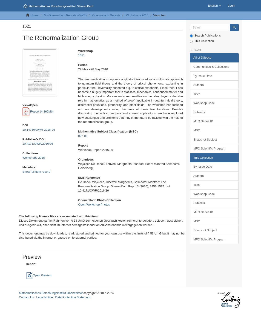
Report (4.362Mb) (38, 111)
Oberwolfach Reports (106, 15)
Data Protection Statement (72, 297)
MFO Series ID (203, 121)
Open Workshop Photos (94, 204)
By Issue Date (202, 76)
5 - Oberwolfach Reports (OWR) (65, 15)
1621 (81, 55)
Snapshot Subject (205, 139)
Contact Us (26, 297)
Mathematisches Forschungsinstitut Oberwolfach (51, 293)
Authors (198, 85)
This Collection (202, 41)
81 (85, 136)
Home (35, 15)
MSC (196, 130)
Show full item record (36, 171)
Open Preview (39, 275)
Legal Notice (44, 297)
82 (79, 136)
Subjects (199, 112)
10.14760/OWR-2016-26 (39, 129)
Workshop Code (204, 103)
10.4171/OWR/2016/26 (38, 143)
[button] (214, 5)
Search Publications (205, 35)
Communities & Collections (211, 66)
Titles (197, 94)
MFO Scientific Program (209, 148)
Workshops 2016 (137, 15)
